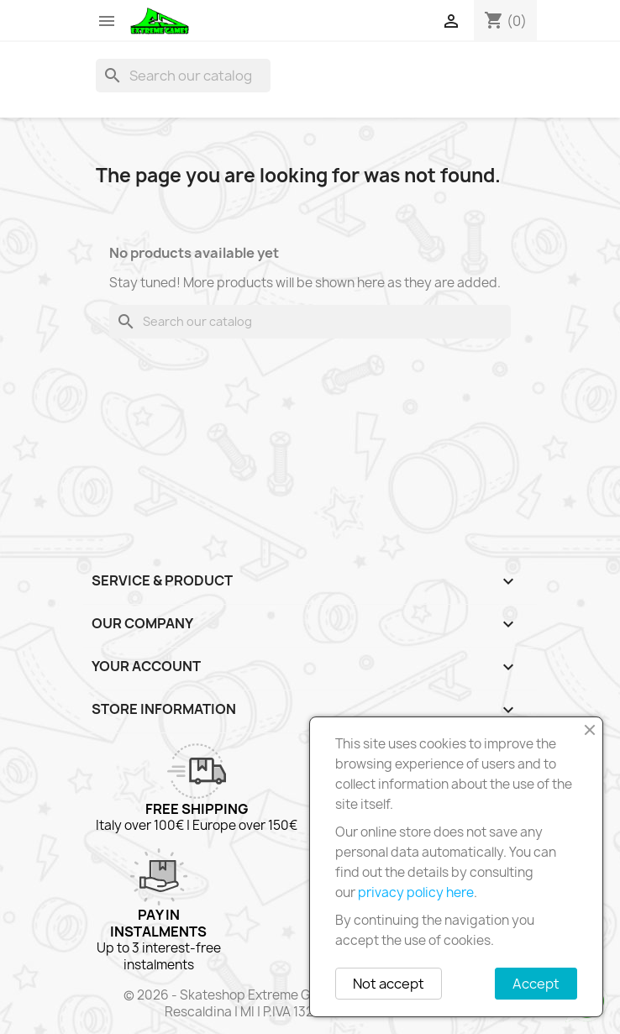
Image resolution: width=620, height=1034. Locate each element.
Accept (536, 983)
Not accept (388, 983)
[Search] (183, 75)
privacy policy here (416, 892)
